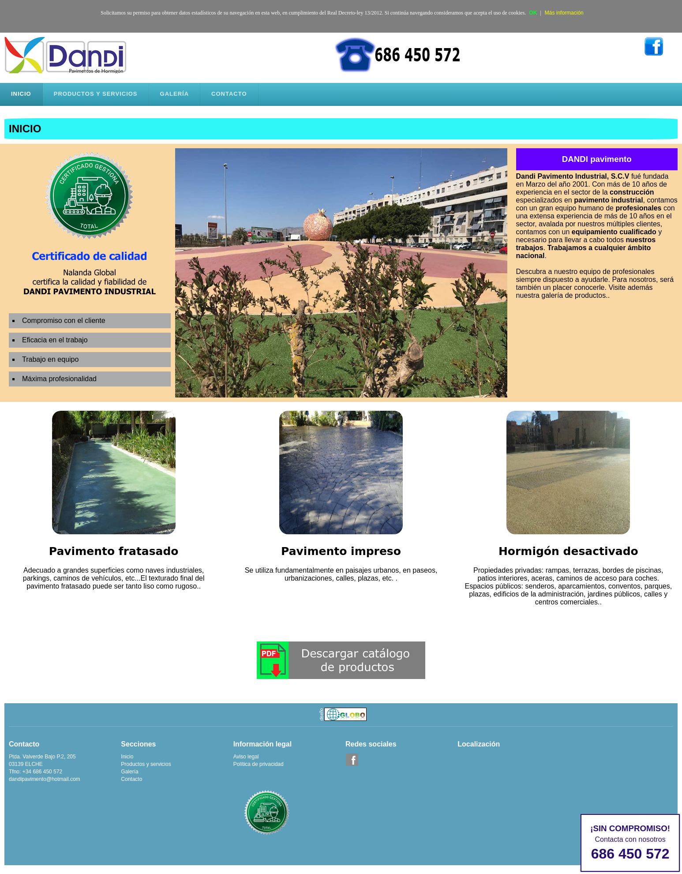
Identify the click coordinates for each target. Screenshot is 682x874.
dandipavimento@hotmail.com (44, 779)
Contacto (131, 779)
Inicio (127, 757)
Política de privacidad (258, 764)
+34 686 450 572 (42, 772)
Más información (564, 13)
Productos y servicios (146, 764)
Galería (129, 772)
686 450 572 (630, 854)
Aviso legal (246, 757)
